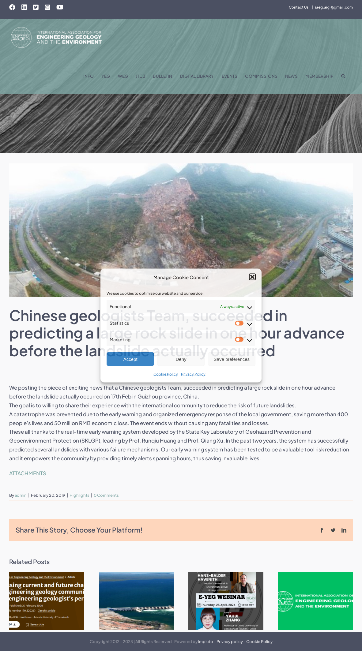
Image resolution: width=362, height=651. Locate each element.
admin (21, 495)
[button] (252, 277)
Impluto (205, 641)
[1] (181, 230)
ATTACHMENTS (27, 473)
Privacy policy (230, 641)
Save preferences (232, 359)
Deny (180, 359)
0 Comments (106, 495)
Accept (130, 359)
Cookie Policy (165, 374)
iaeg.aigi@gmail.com (334, 7)
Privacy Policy (193, 374)
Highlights (79, 495)
